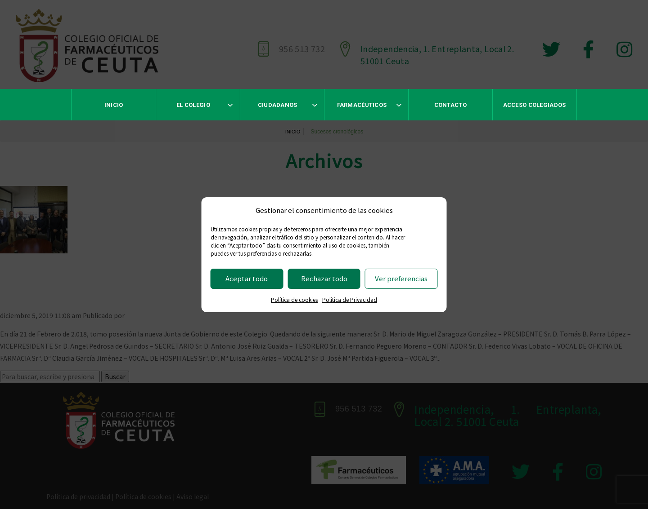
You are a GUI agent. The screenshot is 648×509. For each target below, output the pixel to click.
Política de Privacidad (349, 299)
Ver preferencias (401, 278)
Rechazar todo (324, 278)
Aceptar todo (246, 278)
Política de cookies (294, 299)
